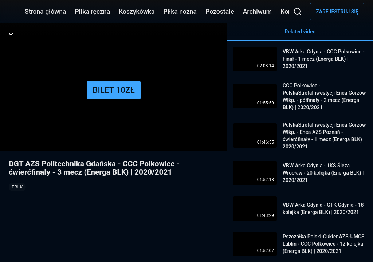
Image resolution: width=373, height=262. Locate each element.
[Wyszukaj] (297, 11)
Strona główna (45, 11)
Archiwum (257, 11)
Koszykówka (136, 11)
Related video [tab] (300, 35)
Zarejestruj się (337, 12)
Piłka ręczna (92, 11)
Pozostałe (219, 11)
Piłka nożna (180, 11)
